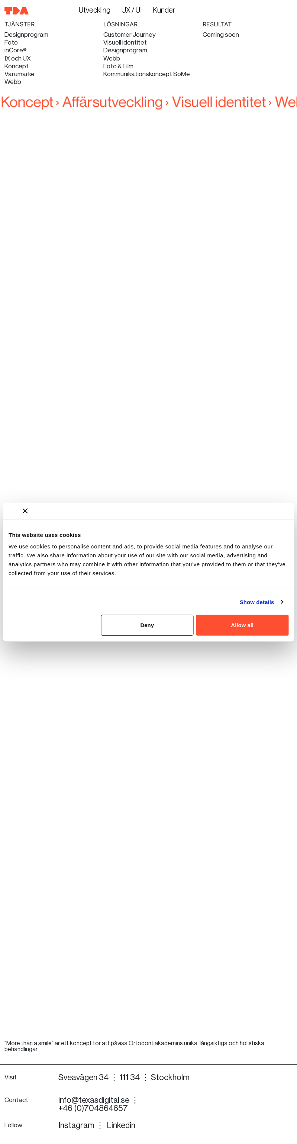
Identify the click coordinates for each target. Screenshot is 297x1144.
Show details (257, 602)
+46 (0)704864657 (93, 1108)
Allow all (242, 625)
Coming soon (221, 35)
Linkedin (121, 1125)
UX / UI (132, 10)
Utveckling (94, 10)
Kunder (164, 10)
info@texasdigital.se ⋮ (98, 1100)
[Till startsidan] (16, 10)
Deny (147, 625)
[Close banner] (25, 510)
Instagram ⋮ (81, 1125)
